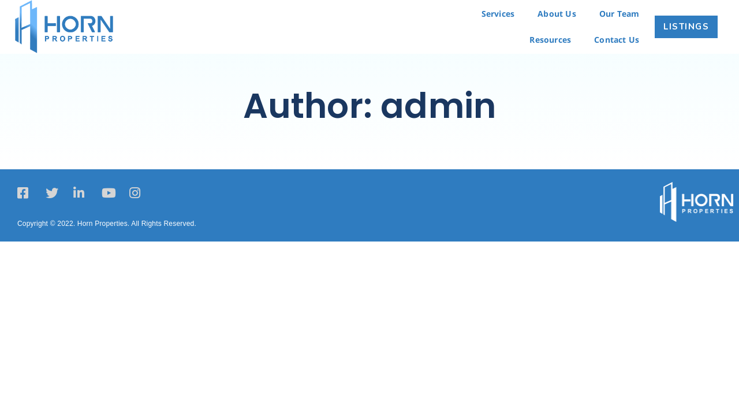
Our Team (619, 13)
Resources (550, 39)
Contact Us (616, 39)
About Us (557, 13)
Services (498, 13)
